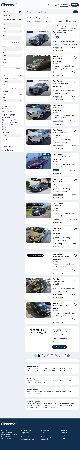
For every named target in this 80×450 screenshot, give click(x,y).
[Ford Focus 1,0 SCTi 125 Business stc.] (52, 115)
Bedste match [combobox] (69, 27)
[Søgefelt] (51, 12)
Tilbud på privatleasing (28, 439)
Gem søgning (71, 21)
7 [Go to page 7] (58, 355)
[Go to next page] (68, 355)
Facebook (64, 433)
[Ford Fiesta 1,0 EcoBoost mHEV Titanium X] (52, 164)
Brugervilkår (45, 439)
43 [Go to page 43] (65, 355)
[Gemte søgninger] (48, 4)
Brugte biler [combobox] (7, 15)
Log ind (74, 5)
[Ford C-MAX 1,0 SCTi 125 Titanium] (52, 213)
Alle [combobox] (5, 55)
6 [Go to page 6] (55, 355)
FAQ (42, 433)
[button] (38, 38)
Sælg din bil (64, 5)
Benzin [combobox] (6, 81)
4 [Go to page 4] (48, 355)
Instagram (64, 435)
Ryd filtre (60, 21)
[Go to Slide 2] (37, 44)
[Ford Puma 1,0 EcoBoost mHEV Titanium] (52, 90)
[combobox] (13, 25)
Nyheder (24, 435)
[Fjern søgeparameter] (42, 21)
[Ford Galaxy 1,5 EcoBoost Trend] (52, 288)
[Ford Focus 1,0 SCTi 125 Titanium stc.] (52, 312)
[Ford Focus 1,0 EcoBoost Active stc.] (52, 188)
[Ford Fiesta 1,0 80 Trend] (52, 237)
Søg (75, 12)
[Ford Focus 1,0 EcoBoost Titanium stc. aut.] (52, 41)
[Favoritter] (52, 4)
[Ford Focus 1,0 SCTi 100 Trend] (52, 65)
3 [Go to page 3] (45, 355)
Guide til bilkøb (26, 437)
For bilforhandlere (46, 435)
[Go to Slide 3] (38, 44)
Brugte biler (25, 433)
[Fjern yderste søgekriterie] (31, 21)
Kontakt (63, 439)
